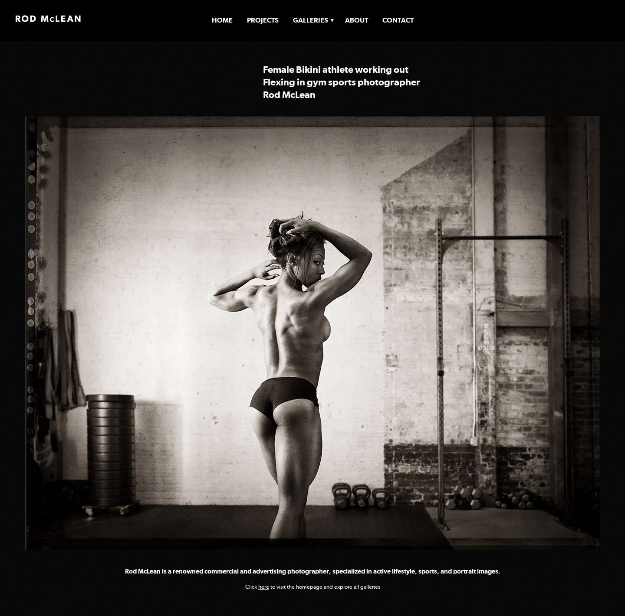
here (263, 586)
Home (222, 20)
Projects (263, 20)
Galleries (310, 20)
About (356, 20)
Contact (398, 20)
